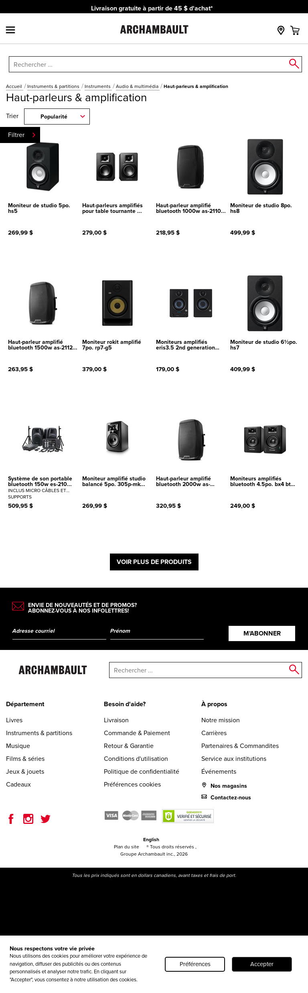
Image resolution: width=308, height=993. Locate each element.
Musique (18, 745)
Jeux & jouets (25, 771)
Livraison (116, 720)
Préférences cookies (132, 784)
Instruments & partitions (54, 86)
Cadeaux (18, 784)
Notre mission (220, 720)
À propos (214, 704)
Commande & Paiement (137, 733)
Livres (14, 720)
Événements (218, 771)
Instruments (98, 86)
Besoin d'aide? (125, 704)
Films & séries (25, 758)
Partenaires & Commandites (240, 745)
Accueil (14, 86)
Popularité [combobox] (54, 116)
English (151, 839)
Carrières (214, 733)
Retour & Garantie (129, 745)
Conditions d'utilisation (136, 758)
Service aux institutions (233, 758)
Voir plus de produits (154, 561)
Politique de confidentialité (141, 771)
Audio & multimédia (138, 86)
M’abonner (262, 633)
